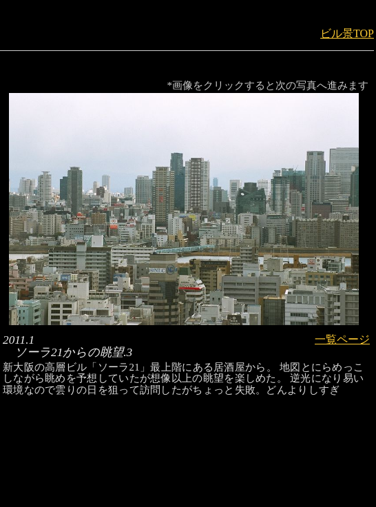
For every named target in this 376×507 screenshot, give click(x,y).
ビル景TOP (347, 33)
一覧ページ (342, 339)
